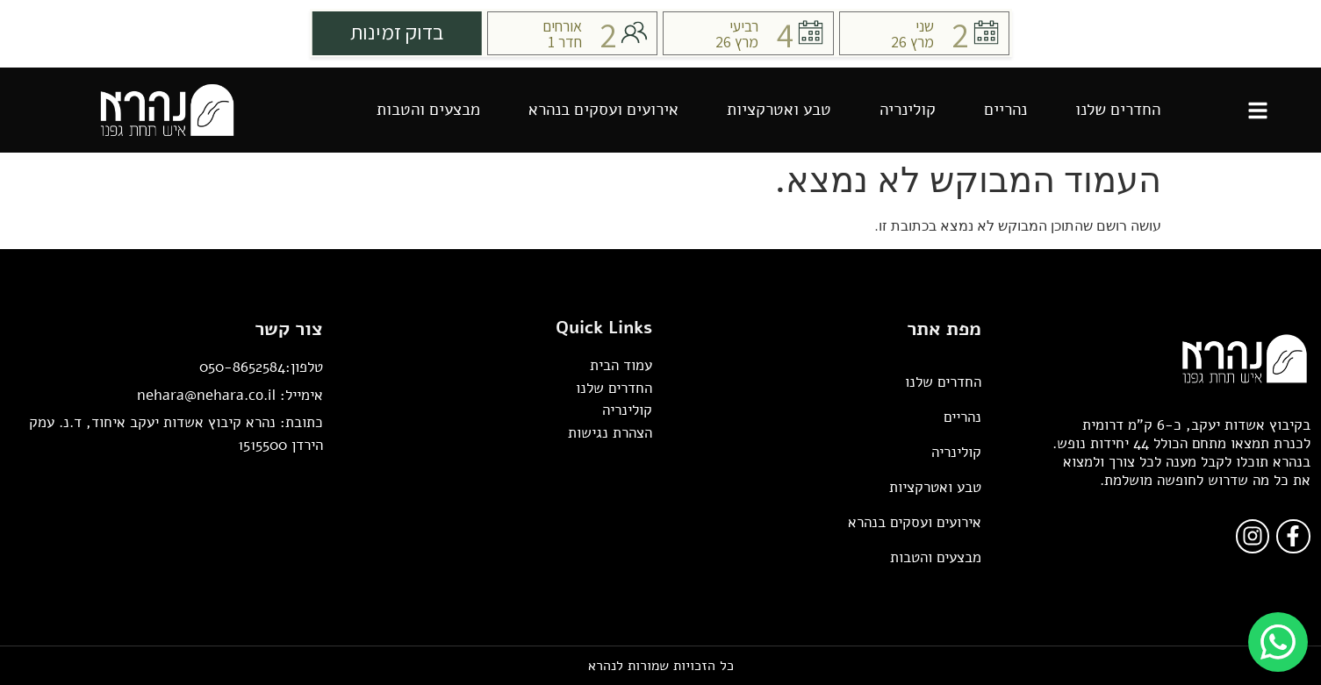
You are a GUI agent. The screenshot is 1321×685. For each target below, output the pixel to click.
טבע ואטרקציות (779, 109)
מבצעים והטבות (428, 109)
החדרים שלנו (1117, 109)
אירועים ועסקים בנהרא (603, 109)
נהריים (1005, 109)
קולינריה (907, 109)
